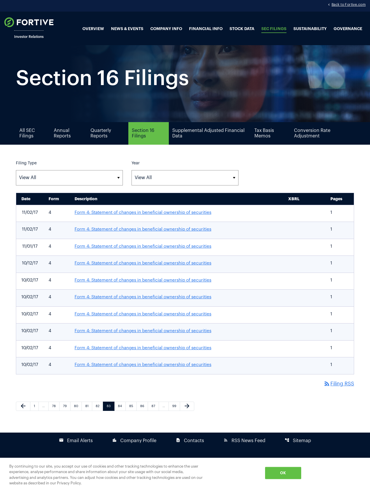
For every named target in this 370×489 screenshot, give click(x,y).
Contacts (190, 450)
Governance (348, 29)
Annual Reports (62, 143)
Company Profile (134, 450)
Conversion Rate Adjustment (312, 143)
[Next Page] (187, 416)
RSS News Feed (244, 450)
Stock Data (242, 29)
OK (283, 473)
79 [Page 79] (66, 416)
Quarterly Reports (100, 143)
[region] (185, 473)
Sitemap (298, 450)
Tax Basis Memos (264, 143)
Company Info (166, 29)
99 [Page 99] (175, 416)
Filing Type (26, 173)
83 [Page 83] (110, 416)
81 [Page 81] (88, 416)
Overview (93, 29)
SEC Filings (273, 29)
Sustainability (310, 29)
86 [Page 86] (143, 416)
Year (136, 173)
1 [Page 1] (36, 416)
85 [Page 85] (132, 416)
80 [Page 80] (77, 416)
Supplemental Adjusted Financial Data (208, 143)
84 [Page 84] (121, 416)
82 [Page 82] (99, 416)
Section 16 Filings (143, 143)
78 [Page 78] (55, 416)
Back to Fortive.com (349, 5)
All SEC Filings (27, 143)
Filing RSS (338, 393)
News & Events (127, 29)
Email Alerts (76, 450)
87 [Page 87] (154, 416)
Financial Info (206, 29)
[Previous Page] (23, 416)
